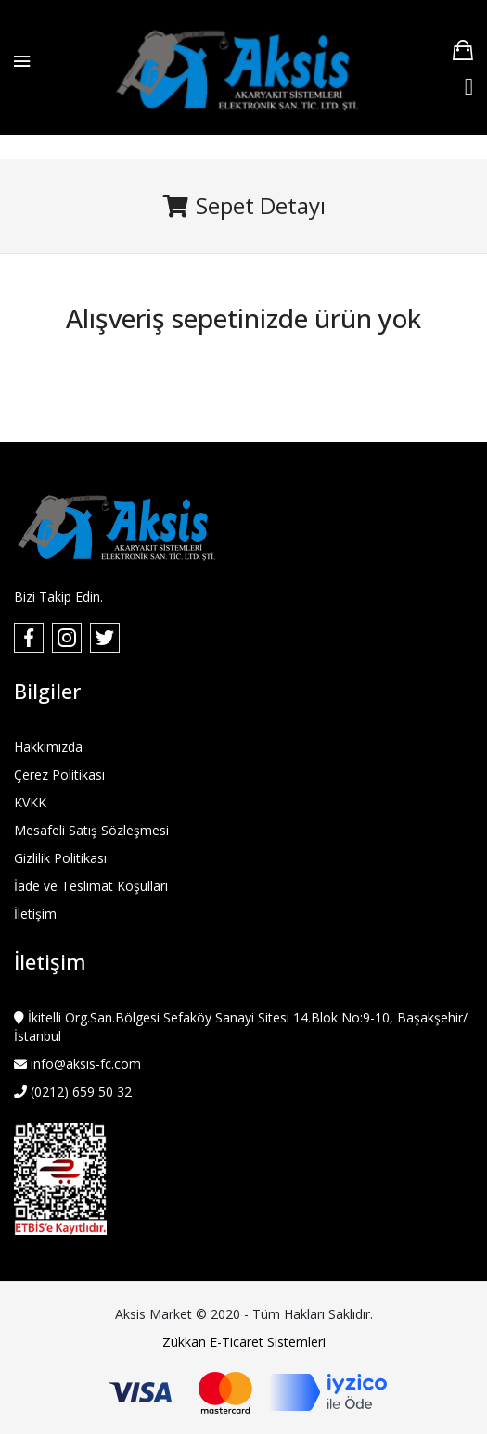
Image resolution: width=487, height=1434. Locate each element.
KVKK (30, 802)
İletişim (35, 913)
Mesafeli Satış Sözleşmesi (91, 830)
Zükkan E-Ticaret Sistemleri (244, 1342)
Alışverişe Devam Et (244, 357)
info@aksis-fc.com (84, 1063)
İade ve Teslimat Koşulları (91, 886)
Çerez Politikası (59, 774)
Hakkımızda (48, 746)
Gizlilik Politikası (60, 858)
